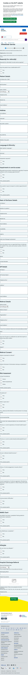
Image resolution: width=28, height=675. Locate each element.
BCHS (5, 42)
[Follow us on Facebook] (7, 665)
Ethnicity (2, 153)
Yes (3, 70)
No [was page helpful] (5, 618)
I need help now (23, 33)
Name (1, 256)
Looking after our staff (17, 636)
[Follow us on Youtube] (11, 665)
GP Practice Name (4, 275)
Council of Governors (17, 647)
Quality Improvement (4, 636)
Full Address (3, 113)
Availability (2, 229)
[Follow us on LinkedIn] (13, 665)
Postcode (2, 118)
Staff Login (16, 657)
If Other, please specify (5, 387)
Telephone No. (3, 94)
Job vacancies (16, 641)
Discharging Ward (4, 571)
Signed (1, 347)
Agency (2, 234)
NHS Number (3, 84)
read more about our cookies (17, 15)
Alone (4, 379)
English (3, 37)
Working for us (16, 632)
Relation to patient (4, 208)
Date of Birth (3, 89)
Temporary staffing (17, 634)
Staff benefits (16, 639)
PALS (15, 655)
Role (1, 331)
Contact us (15, 649)
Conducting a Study (4, 656)
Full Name (2, 203)
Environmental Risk (4, 417)
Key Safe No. (3, 134)
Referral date (3, 304)
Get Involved (16, 643)
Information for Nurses (5, 651)
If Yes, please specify (5, 180)
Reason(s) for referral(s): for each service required (11, 62)
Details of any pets (4, 140)
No (3, 72)
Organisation (3, 314)
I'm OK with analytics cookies (10, 18)
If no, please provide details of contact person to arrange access (13, 411)
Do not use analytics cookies (9, 21)
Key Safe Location (4, 123)
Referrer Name (3, 309)
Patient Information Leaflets (5, 644)
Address (2, 285)
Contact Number (4, 261)
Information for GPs (4, 649)
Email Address (3, 105)
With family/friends (7, 381)
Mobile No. (2, 100)
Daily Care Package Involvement (7, 239)
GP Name (2, 269)
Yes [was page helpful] (2, 618)
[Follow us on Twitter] (9, 665)
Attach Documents (4, 576)
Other (4, 384)
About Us (2, 658)
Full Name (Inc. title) (4, 79)
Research (2, 654)
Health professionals (4, 647)
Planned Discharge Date (5, 565)
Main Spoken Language (6, 148)
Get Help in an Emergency (18, 654)
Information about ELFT (5, 632)
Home (2, 42)
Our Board (2, 634)
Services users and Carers (5, 639)
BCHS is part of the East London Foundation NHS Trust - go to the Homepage (11, 26)
